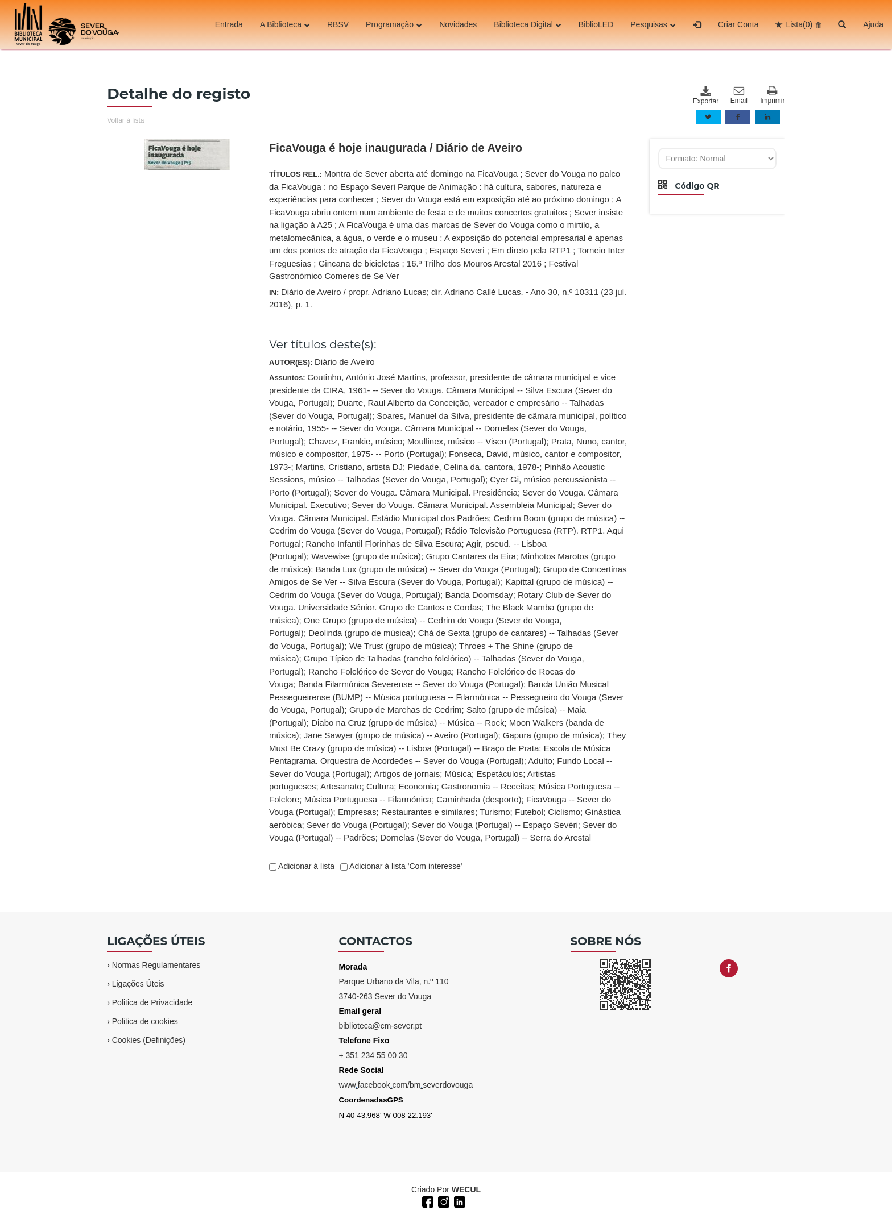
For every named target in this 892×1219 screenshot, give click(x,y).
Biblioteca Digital (527, 24)
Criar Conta (738, 24)
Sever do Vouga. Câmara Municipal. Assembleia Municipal (462, 505)
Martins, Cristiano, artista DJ (349, 467)
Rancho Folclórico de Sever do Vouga (380, 671)
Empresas (357, 812)
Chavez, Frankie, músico (355, 441)
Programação (394, 24)
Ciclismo (564, 812)
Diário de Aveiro (345, 362)
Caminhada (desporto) (478, 799)
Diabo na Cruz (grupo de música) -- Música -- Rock (407, 722)
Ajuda (873, 24)
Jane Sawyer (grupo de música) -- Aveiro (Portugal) (401, 735)
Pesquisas (653, 24)
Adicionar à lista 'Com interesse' (405, 866)
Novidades (458, 24)
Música (458, 774)
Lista (799, 24)
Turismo (495, 812)
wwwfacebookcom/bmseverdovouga (405, 1084)
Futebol (529, 812)
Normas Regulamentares (156, 965)
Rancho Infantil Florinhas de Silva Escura (383, 543)
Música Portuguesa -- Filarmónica (368, 799)
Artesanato (341, 786)
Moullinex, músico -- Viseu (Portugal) (477, 441)
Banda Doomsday (479, 595)
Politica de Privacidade (152, 1002)
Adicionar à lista (305, 866)
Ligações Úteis (138, 983)
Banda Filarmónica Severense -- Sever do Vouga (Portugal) (410, 684)
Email (739, 95)
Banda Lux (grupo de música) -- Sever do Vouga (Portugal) (427, 569)
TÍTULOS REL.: (447, 225)
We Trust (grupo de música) (402, 646)
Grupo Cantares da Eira (470, 556)
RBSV (338, 24)
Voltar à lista (125, 120)
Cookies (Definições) (148, 1040)
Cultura (380, 786)
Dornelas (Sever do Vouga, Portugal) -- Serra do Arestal (485, 837)
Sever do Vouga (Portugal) (357, 825)
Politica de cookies (145, 1021)
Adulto (540, 760)
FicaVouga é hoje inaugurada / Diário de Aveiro (395, 148)
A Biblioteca (285, 24)
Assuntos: (448, 607)
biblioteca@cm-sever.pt (380, 1025)
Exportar (705, 95)
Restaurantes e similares (428, 812)
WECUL (466, 1189)
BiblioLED (596, 24)
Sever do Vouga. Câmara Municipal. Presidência (426, 492)
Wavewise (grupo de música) (366, 556)
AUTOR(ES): (322, 362)
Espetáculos (499, 774)
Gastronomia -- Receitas (487, 786)
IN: (447, 298)
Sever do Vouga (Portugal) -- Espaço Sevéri (495, 825)
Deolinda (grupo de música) (360, 633)
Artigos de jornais (407, 774)
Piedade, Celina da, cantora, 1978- (473, 467)
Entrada (229, 24)
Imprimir (772, 95)
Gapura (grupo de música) (552, 735)
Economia (418, 786)
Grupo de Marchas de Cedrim (405, 709)
